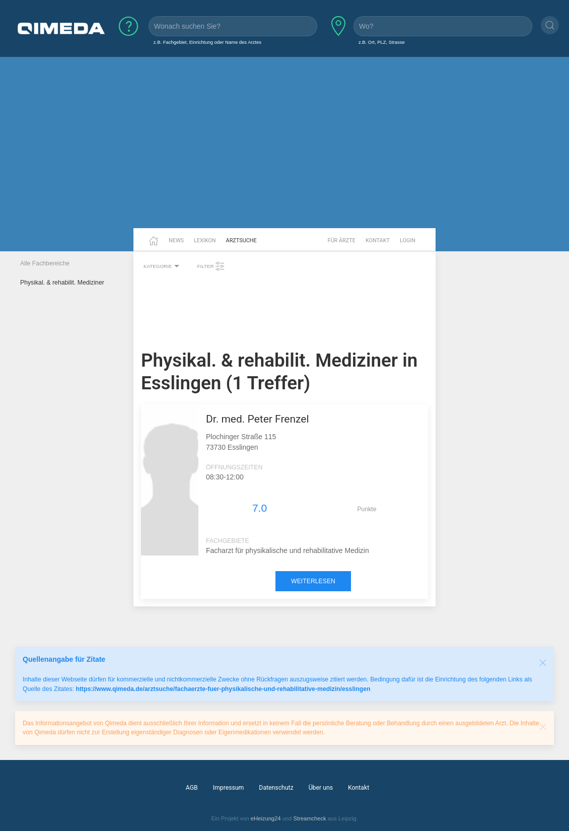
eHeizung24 (266, 818)
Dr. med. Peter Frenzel (257, 419)
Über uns (321, 787)
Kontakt (378, 240)
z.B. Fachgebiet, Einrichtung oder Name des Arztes (207, 42)
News (176, 240)
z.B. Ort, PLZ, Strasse (382, 42)
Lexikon (205, 240)
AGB (192, 787)
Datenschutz (276, 787)
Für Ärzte (341, 240)
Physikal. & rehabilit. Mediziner (62, 282)
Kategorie (163, 266)
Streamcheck (309, 818)
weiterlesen (313, 581)
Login (407, 240)
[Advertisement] (284, 150)
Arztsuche (241, 240)
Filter (211, 266)
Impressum (228, 787)
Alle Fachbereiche (44, 263)
